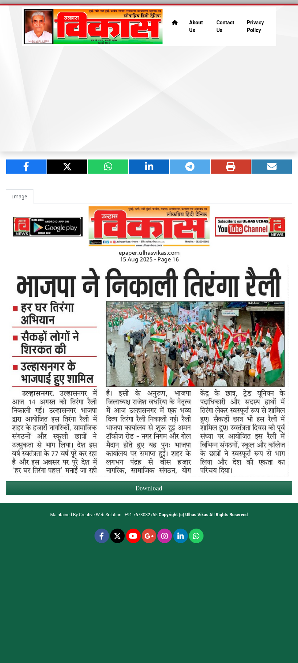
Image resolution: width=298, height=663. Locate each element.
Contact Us (225, 26)
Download (149, 488)
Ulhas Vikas (196, 514)
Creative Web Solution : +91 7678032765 (118, 514)
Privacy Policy (255, 26)
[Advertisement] (149, 99)
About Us (196, 26)
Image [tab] (19, 196)
